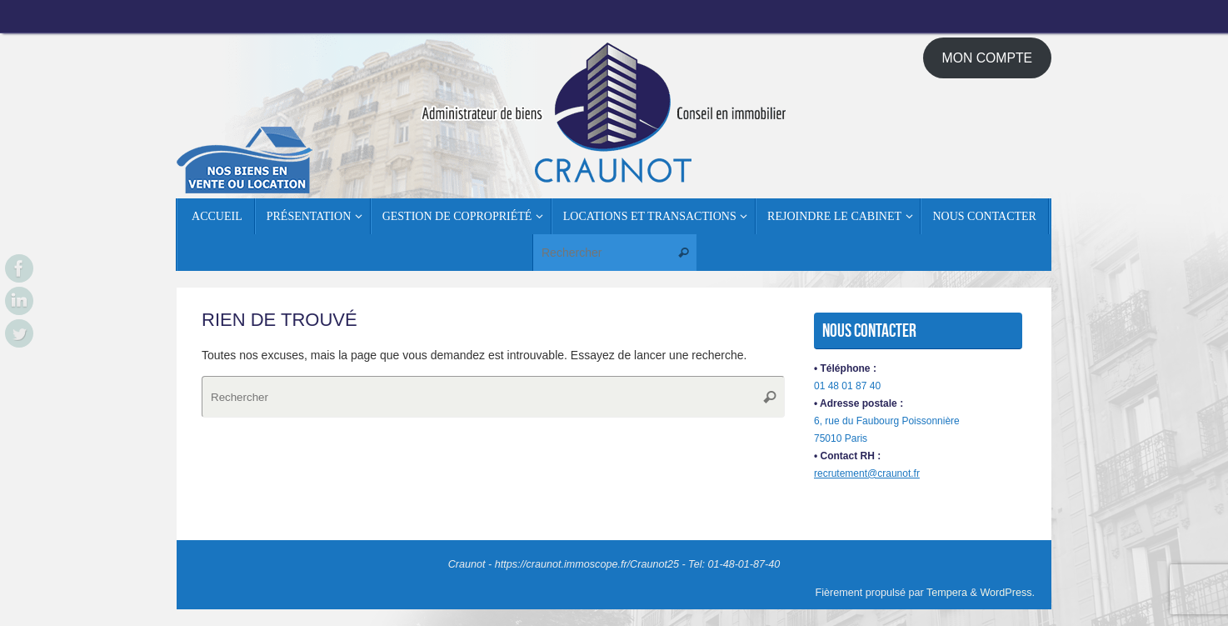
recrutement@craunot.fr (867, 473)
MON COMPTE (987, 58)
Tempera (946, 592)
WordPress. (1007, 592)
